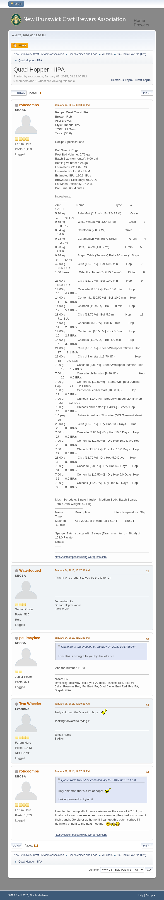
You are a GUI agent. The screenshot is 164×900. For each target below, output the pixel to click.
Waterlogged (30, 570)
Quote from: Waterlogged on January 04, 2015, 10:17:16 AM (98, 646)
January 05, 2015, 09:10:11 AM (72, 703)
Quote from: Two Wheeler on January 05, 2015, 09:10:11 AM (98, 780)
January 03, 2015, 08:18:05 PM (72, 105)
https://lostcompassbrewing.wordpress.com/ (81, 557)
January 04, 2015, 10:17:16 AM (72, 570)
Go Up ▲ (151, 895)
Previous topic (122, 80)
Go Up (16, 845)
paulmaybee (29, 638)
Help (140, 895)
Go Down (18, 93)
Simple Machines (39, 895)
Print (147, 93)
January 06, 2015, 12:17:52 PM (72, 771)
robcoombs (29, 105)
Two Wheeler (30, 704)
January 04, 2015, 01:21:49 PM (72, 637)
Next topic (143, 80)
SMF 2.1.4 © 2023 (18, 895)
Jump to (94, 869)
